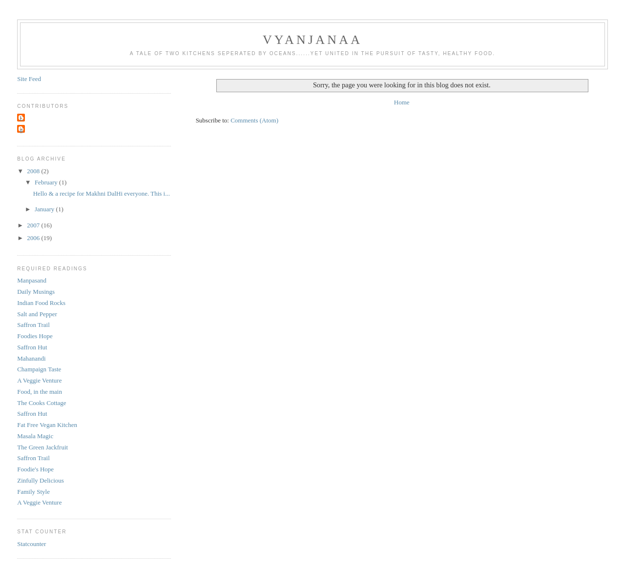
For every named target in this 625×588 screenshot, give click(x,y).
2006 (34, 238)
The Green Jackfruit (42, 447)
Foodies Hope (35, 336)
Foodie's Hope (35, 469)
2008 (34, 171)
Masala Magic (35, 436)
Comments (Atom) (254, 120)
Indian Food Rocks (41, 302)
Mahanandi (31, 358)
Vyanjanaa (312, 40)
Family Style (33, 491)
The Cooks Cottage (41, 402)
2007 (34, 225)
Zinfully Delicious (40, 480)
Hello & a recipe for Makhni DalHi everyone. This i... (101, 193)
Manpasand (31, 280)
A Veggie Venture (39, 380)
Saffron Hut (32, 347)
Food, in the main (39, 391)
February (47, 182)
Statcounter (31, 543)
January (45, 209)
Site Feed (29, 78)
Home (402, 102)
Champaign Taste (39, 369)
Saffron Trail (33, 324)
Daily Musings (36, 291)
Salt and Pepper (37, 314)
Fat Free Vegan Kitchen (47, 424)
